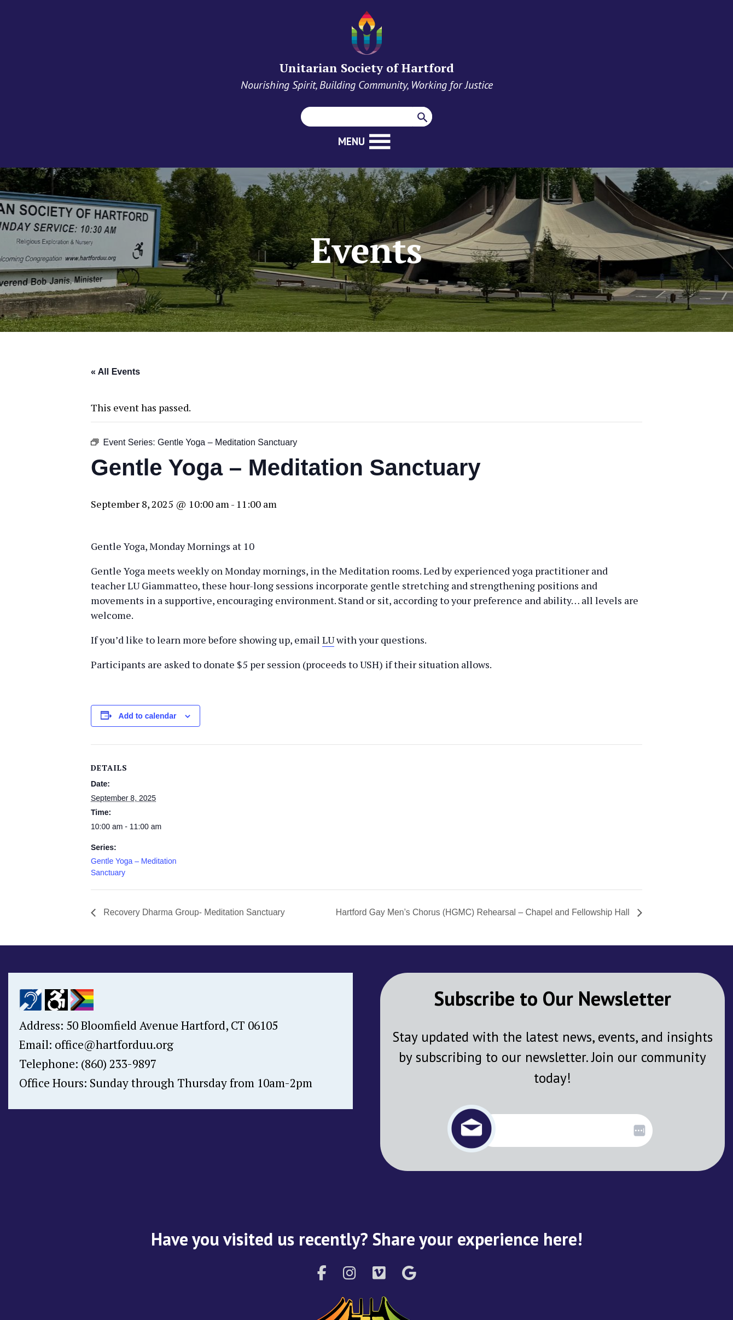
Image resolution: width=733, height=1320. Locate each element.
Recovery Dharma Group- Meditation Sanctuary (194, 912)
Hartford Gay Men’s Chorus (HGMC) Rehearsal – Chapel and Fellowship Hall (481, 912)
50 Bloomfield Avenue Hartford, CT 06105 (172, 1025)
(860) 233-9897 (118, 1063)
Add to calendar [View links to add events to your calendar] (148, 715)
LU (328, 639)
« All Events (115, 371)
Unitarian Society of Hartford (367, 68)
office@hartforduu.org (114, 1044)
